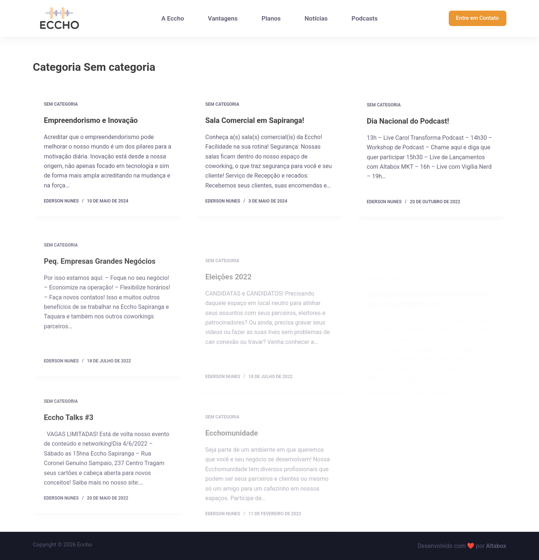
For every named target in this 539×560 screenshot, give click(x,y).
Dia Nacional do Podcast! (408, 121)
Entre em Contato (477, 18)
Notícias (316, 18)
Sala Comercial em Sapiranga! (254, 120)
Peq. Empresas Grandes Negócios (100, 265)
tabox (499, 545)
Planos (271, 18)
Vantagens (223, 18)
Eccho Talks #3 (69, 422)
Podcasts (365, 18)
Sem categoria (61, 104)
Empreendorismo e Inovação (91, 120)
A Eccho (172, 18)
